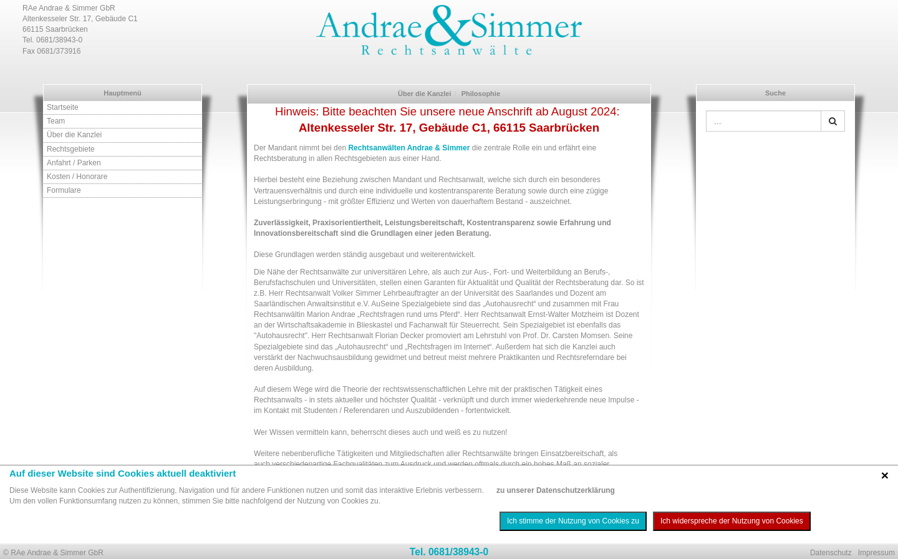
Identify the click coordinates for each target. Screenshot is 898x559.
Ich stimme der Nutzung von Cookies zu (573, 521)
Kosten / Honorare (77, 176)
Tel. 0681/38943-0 (449, 552)
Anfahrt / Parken (74, 162)
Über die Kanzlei (74, 134)
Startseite (63, 107)
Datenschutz (831, 552)
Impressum (876, 552)
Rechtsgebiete (71, 149)
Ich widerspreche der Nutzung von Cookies (731, 521)
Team (56, 121)
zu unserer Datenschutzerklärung (555, 490)
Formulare (64, 190)
